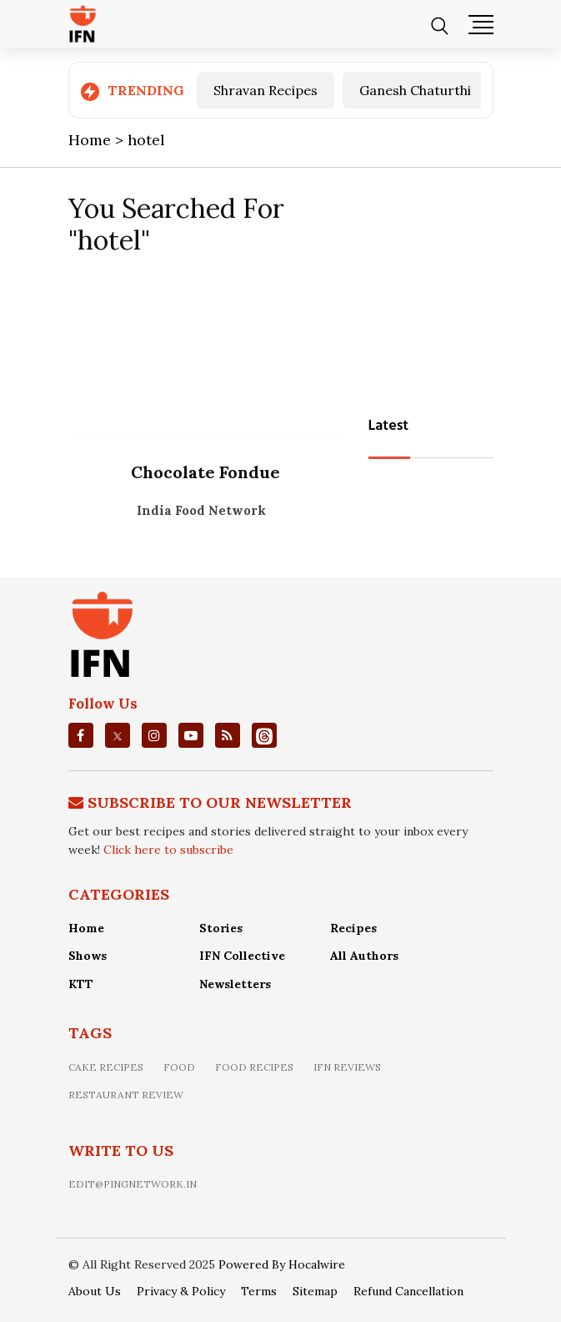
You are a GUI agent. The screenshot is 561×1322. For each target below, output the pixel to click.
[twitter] (117, 735)
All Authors (364, 955)
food (179, 1067)
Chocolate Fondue (205, 472)
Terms (259, 1291)
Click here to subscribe (168, 849)
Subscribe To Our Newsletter (220, 802)
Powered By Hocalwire (281, 1264)
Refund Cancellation (408, 1291)
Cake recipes (105, 1067)
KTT (80, 984)
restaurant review (125, 1094)
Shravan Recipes (265, 90)
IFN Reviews (347, 1067)
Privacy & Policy (181, 1291)
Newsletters (235, 984)
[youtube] (191, 735)
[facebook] (80, 735)
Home (86, 928)
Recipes (353, 928)
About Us (94, 1291)
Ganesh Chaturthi (415, 90)
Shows (87, 955)
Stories (221, 928)
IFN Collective (242, 955)
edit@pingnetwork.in (132, 1184)
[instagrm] (154, 735)
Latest (388, 426)
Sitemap (315, 1291)
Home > (98, 139)
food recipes (254, 1067)
